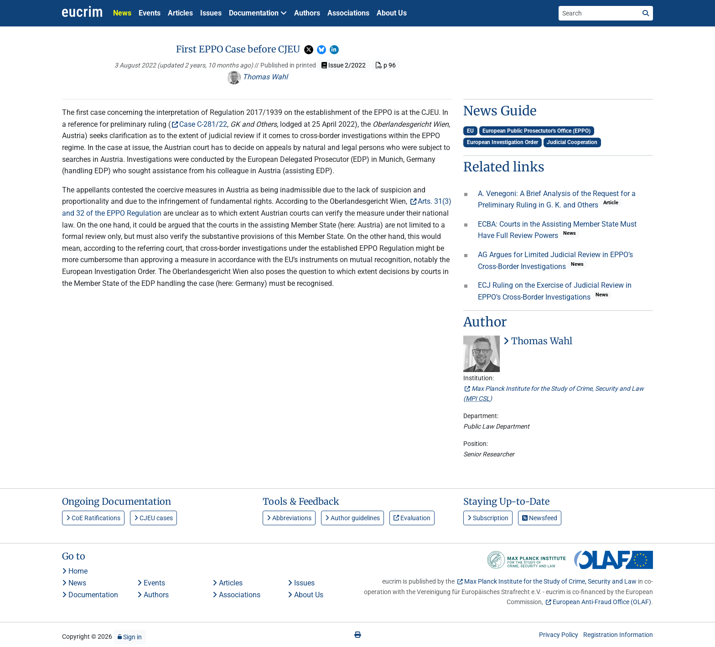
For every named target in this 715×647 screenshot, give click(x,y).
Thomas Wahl (257, 76)
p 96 (386, 65)
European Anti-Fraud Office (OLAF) (602, 602)
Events (150, 13)
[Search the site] (599, 13)
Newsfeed (539, 518)
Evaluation (412, 518)
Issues (211, 13)
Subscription (487, 518)
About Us (392, 13)
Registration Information (618, 634)
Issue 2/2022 (343, 65)
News (122, 13)
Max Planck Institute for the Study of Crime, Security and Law (550, 581)
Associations (348, 13)
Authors (307, 13)
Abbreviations (289, 518)
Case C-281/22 (203, 124)
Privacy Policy (558, 634)
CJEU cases (153, 518)
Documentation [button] (258, 13)
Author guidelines (352, 518)
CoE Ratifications (93, 518)
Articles (180, 13)
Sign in (130, 637)
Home (75, 571)
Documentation (90, 594)
